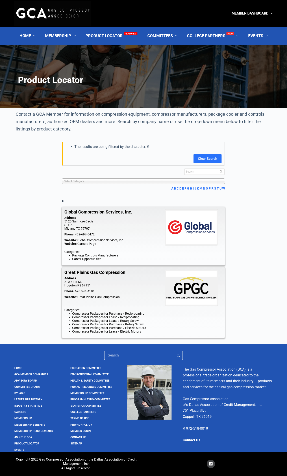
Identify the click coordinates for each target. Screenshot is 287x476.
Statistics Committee (85, 405)
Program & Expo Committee (90, 399)
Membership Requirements (33, 431)
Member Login (80, 431)
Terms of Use (79, 418)
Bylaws (19, 393)
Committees (163, 35)
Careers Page (86, 243)
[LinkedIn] (211, 464)
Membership (61, 35)
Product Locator (111, 35)
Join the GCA (23, 437)
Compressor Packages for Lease (94, 317)
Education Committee (85, 368)
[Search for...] (139, 355)
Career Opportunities (86, 259)
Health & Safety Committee (89, 380)
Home (28, 35)
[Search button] (178, 355)
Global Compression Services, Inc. (100, 240)
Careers (20, 412)
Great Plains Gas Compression (98, 297)
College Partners (213, 35)
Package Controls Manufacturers (95, 255)
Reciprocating (134, 313)
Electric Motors (135, 328)
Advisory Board (25, 380)
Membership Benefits (29, 424)
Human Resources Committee (91, 386)
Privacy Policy (81, 424)
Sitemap (76, 443)
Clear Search (207, 159)
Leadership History (28, 399)
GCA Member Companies (31, 374)
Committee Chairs (27, 386)
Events (259, 35)
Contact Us (78, 437)
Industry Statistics (28, 405)
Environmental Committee (89, 374)
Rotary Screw (129, 320)
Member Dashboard (252, 13)
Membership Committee (87, 393)
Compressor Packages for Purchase (97, 313)
